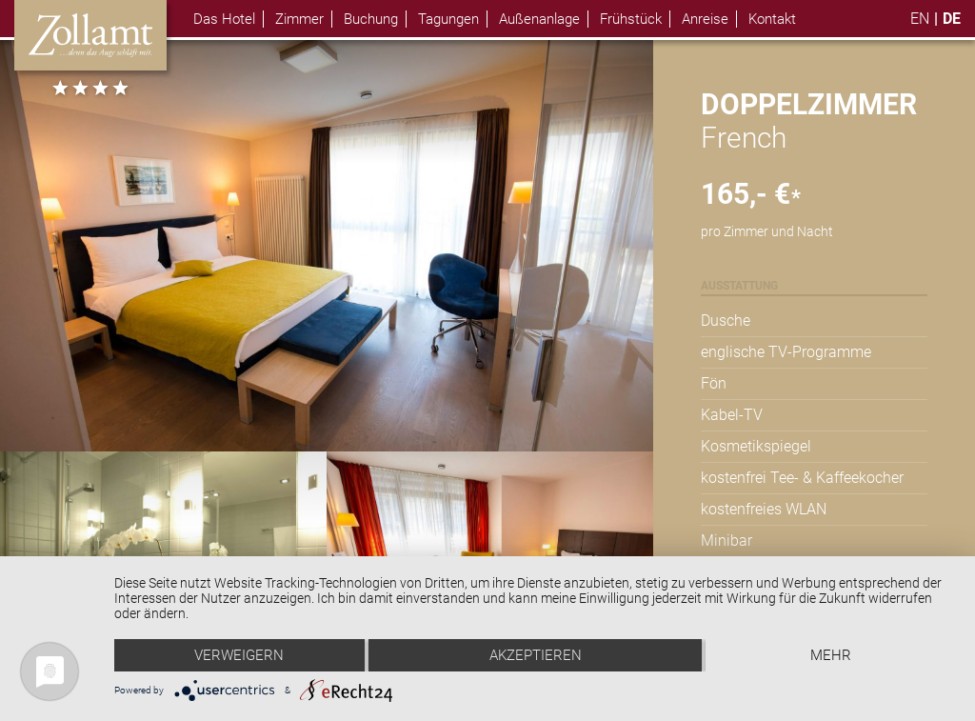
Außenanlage (539, 19)
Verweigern (239, 655)
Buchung (371, 19)
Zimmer (299, 19)
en (919, 19)
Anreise (705, 19)
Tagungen (448, 19)
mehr (830, 655)
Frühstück (631, 19)
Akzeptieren (535, 655)
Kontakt (772, 19)
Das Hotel (224, 19)
